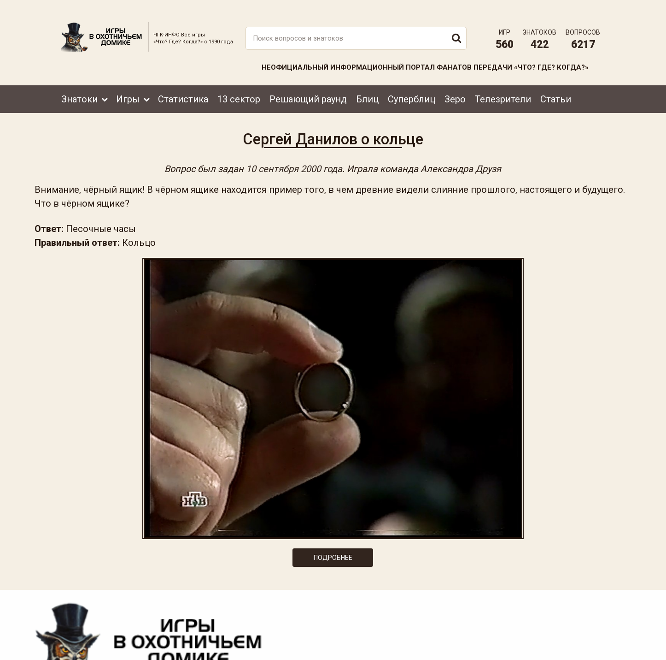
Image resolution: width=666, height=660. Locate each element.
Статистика (183, 86)
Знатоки (79, 86)
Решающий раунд (308, 86)
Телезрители (503, 86)
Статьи (555, 86)
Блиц (367, 86)
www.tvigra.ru (400, 611)
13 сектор (238, 86)
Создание (572, 644)
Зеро (455, 86)
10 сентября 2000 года (294, 162)
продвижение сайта (583, 649)
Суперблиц (411, 86)
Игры (128, 86)
